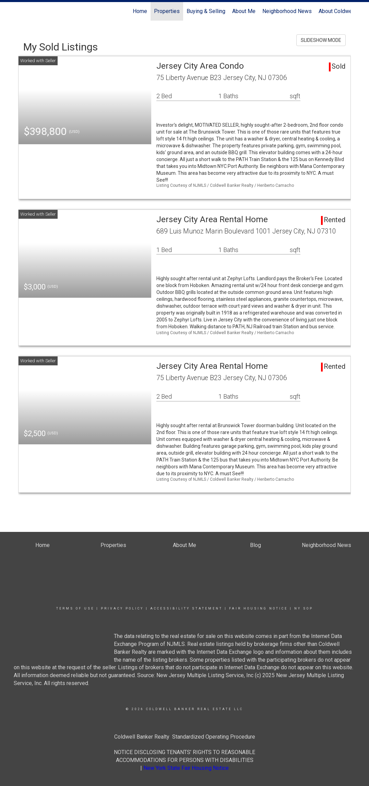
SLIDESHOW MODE (321, 40)
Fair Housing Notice (258, 608)
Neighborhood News (287, 11)
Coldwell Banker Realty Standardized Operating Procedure (184, 736)
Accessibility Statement (186, 608)
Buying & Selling (206, 11)
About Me (243, 11)
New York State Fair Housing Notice (186, 768)
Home (140, 11)
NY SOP (303, 608)
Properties (167, 11)
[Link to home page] (21, 11)
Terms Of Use (75, 608)
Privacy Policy (122, 608)
